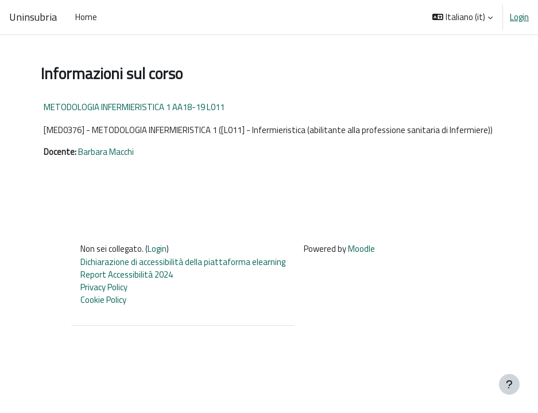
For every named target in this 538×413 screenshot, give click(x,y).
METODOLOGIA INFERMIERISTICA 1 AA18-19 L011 (134, 107)
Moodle (361, 248)
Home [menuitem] (86, 17)
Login (519, 17)
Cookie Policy (103, 299)
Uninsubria (33, 17)
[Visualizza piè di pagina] (509, 384)
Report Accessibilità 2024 (126, 274)
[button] (462, 17)
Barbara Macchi (106, 151)
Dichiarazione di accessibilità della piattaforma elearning (182, 261)
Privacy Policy (103, 287)
